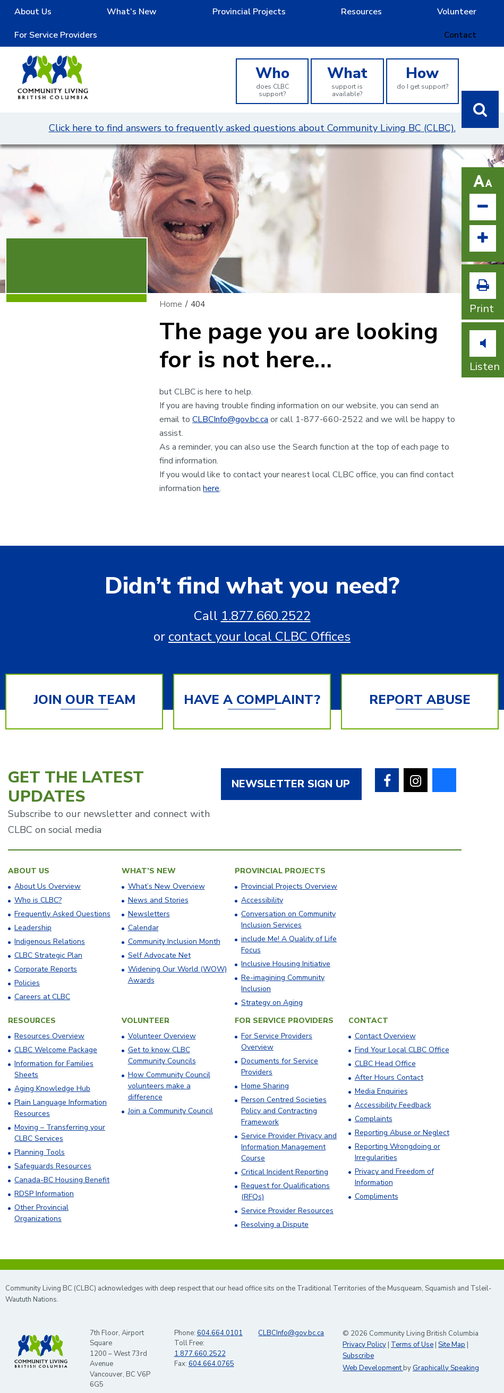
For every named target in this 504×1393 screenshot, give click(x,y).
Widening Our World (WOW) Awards (177, 958)
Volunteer (323, 15)
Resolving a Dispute (275, 1208)
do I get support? (422, 61)
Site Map (451, 1329)
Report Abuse (420, 683)
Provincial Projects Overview (289, 870)
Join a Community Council (170, 1095)
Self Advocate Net (159, 939)
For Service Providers (405, 15)
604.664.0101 (220, 1317)
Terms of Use (412, 1329)
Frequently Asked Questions (62, 898)
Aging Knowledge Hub (52, 1073)
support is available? (347, 64)
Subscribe (358, 1340)
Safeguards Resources (52, 1150)
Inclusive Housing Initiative (285, 948)
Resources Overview (49, 1020)
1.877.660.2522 (266, 599)
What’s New (92, 15)
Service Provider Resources (287, 1195)
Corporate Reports (45, 953)
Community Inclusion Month (174, 926)
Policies (27, 967)
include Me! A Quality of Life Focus (289, 928)
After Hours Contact (389, 1061)
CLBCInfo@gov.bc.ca (230, 403)
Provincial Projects (175, 15)
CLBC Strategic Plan (48, 939)
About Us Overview (47, 870)
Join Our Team (84, 683)
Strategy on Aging (272, 987)
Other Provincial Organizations (41, 1197)
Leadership (33, 912)
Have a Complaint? (252, 683)
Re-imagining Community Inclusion (282, 967)
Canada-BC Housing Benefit (61, 1164)
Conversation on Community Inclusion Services (288, 903)
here (211, 472)
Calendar (143, 912)
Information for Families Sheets (53, 1053)
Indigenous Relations (49, 926)
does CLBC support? (272, 64)
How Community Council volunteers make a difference (169, 1070)
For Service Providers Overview (276, 1025)
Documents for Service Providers (279, 1050)
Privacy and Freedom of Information (394, 1161)
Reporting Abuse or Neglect (402, 1117)
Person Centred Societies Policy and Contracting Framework (284, 1095)
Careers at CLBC (42, 981)
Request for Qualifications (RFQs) (285, 1175)
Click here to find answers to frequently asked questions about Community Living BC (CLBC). (252, 112)
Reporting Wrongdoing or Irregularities (397, 1136)
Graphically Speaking (446, 1352)
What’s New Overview (166, 870)
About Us (21, 15)
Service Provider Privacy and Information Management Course (289, 1131)
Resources (255, 15)
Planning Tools (39, 1136)
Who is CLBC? (38, 884)
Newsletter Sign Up (291, 768)
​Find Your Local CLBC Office (402, 1034)
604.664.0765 (211, 1348)
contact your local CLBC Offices (259, 620)
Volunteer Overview (162, 1020)
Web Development (373, 1352)
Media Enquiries (381, 1075)
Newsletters (149, 898)
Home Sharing (265, 1070)
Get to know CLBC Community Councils (162, 1039)
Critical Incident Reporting (284, 1156)
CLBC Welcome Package (55, 1034)
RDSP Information (44, 1178)
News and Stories (158, 884)
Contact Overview (385, 1020)
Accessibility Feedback (393, 1089)
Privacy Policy (364, 1329)
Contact (485, 15)
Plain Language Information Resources (60, 1092)
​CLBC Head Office (385, 1048)
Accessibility (262, 884)
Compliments (376, 1180)
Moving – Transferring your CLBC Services (59, 1117)
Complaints (373, 1103)
